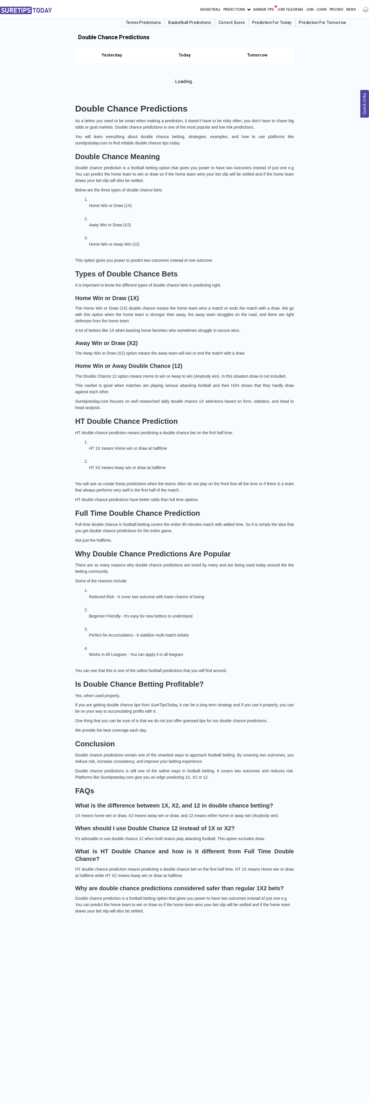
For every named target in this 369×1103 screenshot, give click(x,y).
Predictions (234, 9)
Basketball (210, 9)
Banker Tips (263, 9)
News (351, 9)
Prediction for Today (272, 22)
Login (322, 9)
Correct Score (232, 22)
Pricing (336, 9)
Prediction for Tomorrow (323, 22)
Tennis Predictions (143, 22)
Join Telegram (290, 9)
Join (310, 9)
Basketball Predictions (190, 22)
